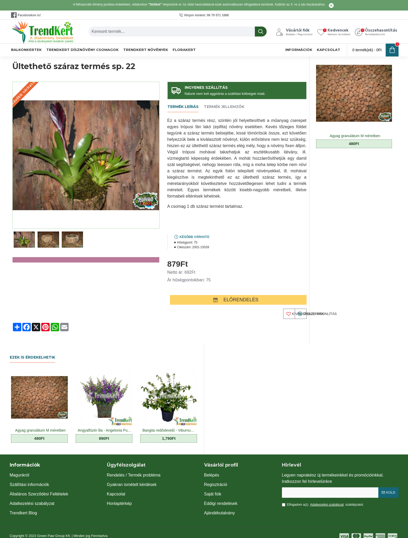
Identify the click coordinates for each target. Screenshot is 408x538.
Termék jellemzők (224, 107)
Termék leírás (183, 107)
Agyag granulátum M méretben (355, 136)
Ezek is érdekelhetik (32, 350)
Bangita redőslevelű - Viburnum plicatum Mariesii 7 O (169, 423)
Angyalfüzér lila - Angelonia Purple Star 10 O (105, 423)
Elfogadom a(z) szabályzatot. (323, 497)
